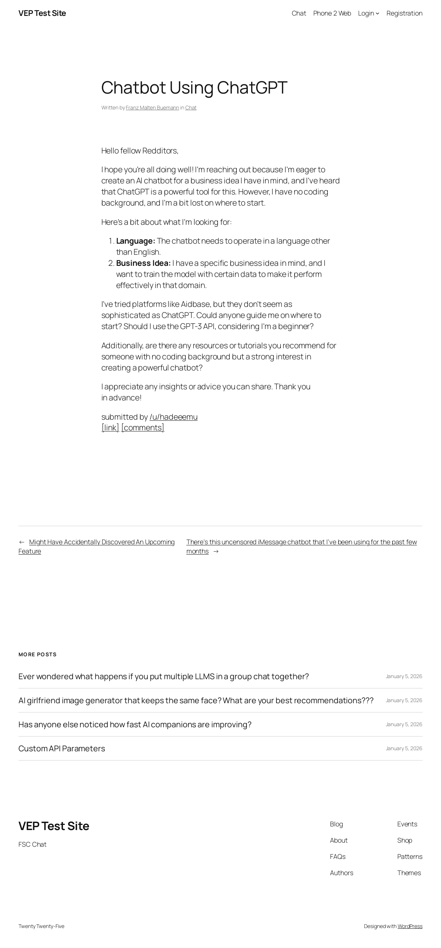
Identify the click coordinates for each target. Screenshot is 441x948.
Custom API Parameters (61, 748)
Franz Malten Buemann (152, 107)
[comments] (143, 427)
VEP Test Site (42, 12)
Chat (191, 107)
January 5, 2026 (404, 676)
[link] (110, 427)
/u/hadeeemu (173, 416)
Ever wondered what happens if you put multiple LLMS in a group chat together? (163, 676)
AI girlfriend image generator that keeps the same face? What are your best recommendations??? (196, 700)
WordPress (410, 926)
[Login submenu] (378, 13)
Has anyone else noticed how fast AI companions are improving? (135, 724)
